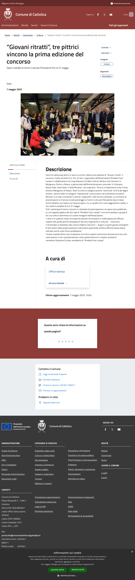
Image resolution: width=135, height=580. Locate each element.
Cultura (40, 35)
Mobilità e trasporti (43, 483)
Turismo (38, 478)
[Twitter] (100, 14)
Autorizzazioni (74, 474)
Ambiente (72, 464)
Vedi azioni (107, 53)
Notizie (104, 450)
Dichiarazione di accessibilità (80, 515)
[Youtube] (107, 14)
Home (7, 35)
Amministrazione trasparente (81, 497)
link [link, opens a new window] (92, 564)
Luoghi (104, 472)
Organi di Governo (10, 450)
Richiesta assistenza (44, 511)
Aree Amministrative (11, 455)
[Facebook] (94, 14)
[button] (67, 575)
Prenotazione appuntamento (47, 497)
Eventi (104, 477)
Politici (5, 469)
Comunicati (28, 35)
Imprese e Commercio (44, 464)
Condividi (106, 47)
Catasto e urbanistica (44, 474)
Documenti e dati (9, 478)
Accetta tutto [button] (57, 570)
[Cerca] (130, 14)
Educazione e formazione (79, 450)
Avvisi (104, 460)
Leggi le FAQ (40, 506)
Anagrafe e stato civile (45, 450)
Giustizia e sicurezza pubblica (81, 455)
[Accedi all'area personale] (120, 3)
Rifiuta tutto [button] (78, 570)
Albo (70, 501)
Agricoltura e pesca (76, 478)
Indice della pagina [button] (17, 165)
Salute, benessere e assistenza (81, 469)
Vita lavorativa (41, 460)
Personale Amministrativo (13, 474)
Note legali (73, 511)
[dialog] (67, 564)
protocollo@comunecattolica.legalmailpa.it (21, 535)
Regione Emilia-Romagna (13, 3)
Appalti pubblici (41, 469)
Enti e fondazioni (9, 464)
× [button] (132, 552)
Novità (17, 35)
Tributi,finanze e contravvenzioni (82, 460)
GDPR (70, 506)
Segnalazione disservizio (45, 501)
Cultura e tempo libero (45, 455)
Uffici (4, 460)
